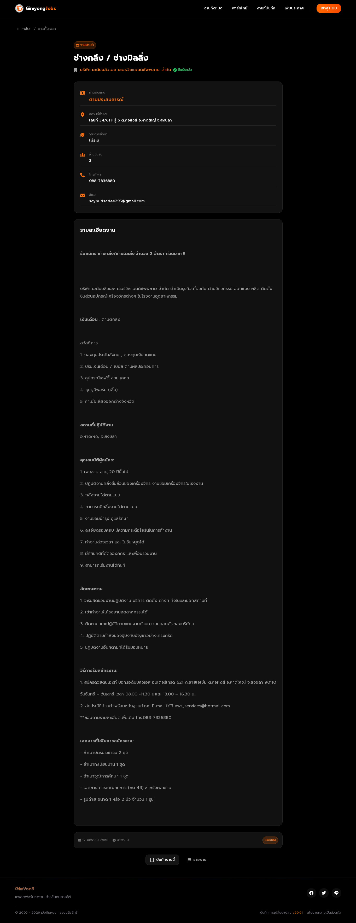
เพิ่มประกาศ (294, 8)
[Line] (336, 893)
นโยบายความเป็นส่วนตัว (324, 912)
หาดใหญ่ (270, 840)
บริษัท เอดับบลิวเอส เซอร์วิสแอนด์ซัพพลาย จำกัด (125, 70)
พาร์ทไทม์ (239, 8)
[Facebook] (311, 893)
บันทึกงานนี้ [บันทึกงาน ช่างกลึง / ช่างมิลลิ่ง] (162, 859)
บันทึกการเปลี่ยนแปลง (281, 912)
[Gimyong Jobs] (35, 8)
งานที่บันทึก (266, 8)
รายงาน (197, 859)
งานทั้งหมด (213, 8)
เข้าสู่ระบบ (329, 8)
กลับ (23, 29)
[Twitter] (324, 893)
